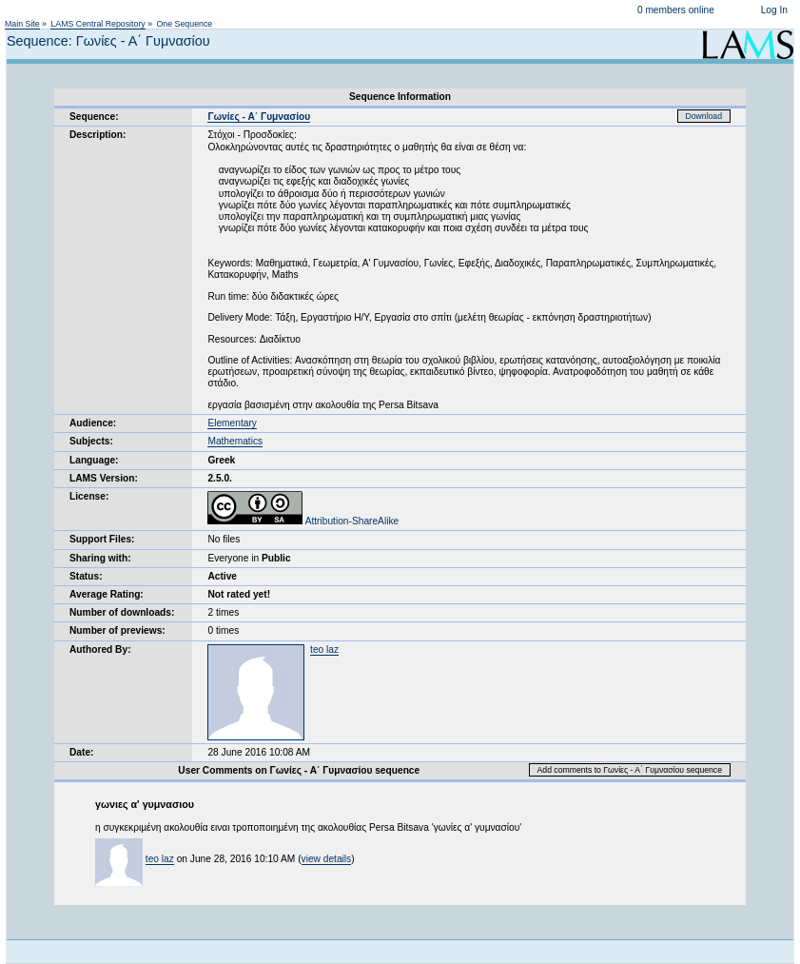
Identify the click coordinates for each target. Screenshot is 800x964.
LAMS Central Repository (97, 24)
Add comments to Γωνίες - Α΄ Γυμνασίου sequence (629, 770)
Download (704, 116)
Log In (774, 10)
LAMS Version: (103, 478)
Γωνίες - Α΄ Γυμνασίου (258, 116)
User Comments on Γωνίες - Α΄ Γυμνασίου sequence (299, 770)
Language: (94, 460)
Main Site (22, 24)
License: (88, 496)
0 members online (675, 10)
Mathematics (235, 441)
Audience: (92, 423)
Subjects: (91, 441)
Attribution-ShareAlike (303, 521)
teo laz (324, 649)
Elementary (232, 423)
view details (327, 859)
